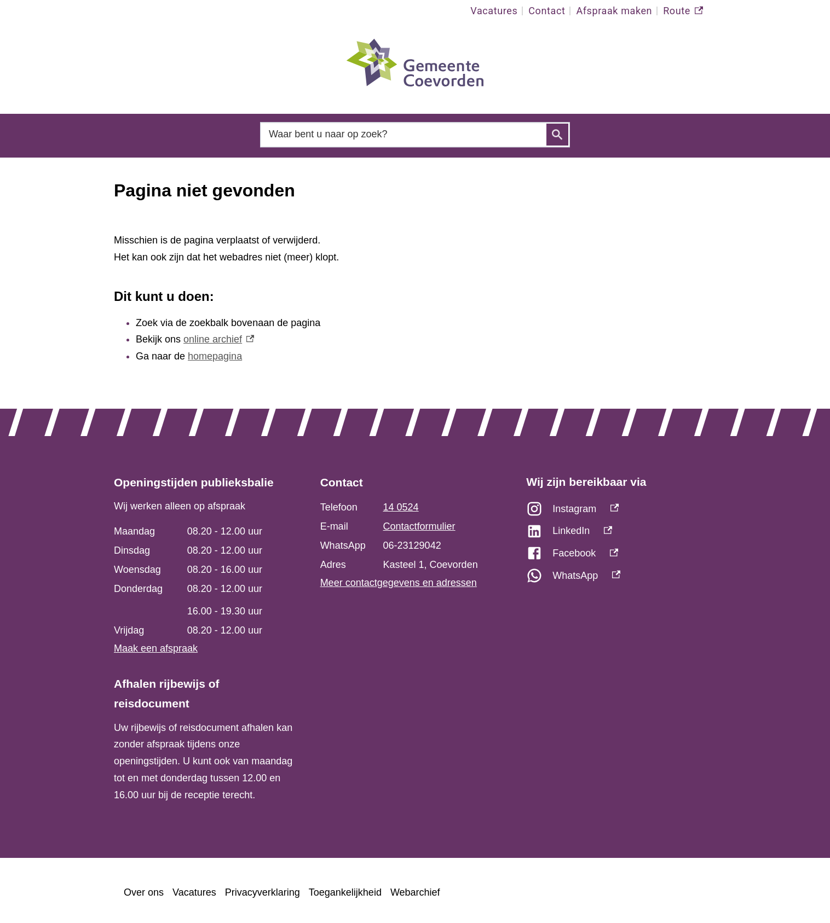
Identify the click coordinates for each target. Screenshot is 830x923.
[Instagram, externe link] (621, 512)
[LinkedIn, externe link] (621, 534)
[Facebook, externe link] (621, 556)
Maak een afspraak (156, 648)
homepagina (215, 356)
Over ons (144, 892)
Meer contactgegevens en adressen (398, 582)
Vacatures (493, 10)
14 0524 (401, 507)
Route (683, 11)
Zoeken (557, 135)
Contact (546, 10)
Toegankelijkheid (345, 892)
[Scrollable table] (203, 581)
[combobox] (415, 134)
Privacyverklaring (262, 892)
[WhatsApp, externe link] (621, 578)
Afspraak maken (614, 10)
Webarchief (415, 892)
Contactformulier (419, 526)
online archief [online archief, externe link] (218, 339)
